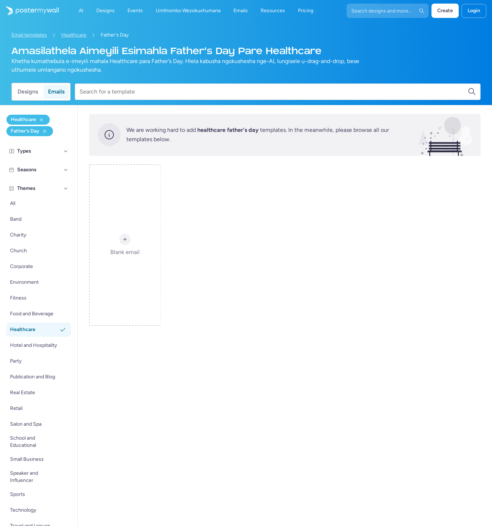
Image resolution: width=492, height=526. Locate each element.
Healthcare (73, 35)
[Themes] (66, 188)
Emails (56, 91)
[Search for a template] (273, 91)
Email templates (29, 35)
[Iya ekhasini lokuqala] (29, 11)
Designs (28, 91)
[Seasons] (66, 170)
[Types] (66, 151)
